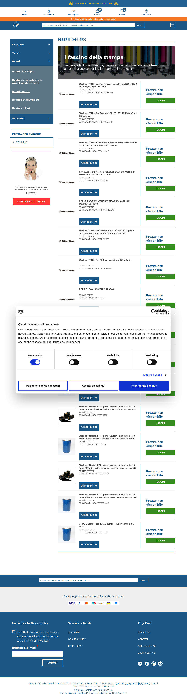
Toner (16, 53)
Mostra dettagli (152, 374)
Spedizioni (74, 632)
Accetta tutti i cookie (144, 385)
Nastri (16, 61)
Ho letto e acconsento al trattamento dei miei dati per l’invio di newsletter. (38, 636)
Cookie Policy (85, 693)
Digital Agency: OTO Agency (111, 693)
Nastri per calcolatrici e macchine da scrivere (27, 82)
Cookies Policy (77, 638)
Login (160, 100)
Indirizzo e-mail (24, 648)
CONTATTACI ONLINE (31, 201)
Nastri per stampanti (25, 99)
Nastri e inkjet (21, 108)
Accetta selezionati (93, 385)
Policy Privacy (68, 693)
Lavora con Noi (147, 652)
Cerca (143, 580)
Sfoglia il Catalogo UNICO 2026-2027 (93, 3)
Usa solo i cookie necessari (43, 385)
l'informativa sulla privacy (42, 632)
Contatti (143, 638)
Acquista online (147, 645)
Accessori (18, 118)
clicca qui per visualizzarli (105, 19)
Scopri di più (89, 104)
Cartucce (18, 44)
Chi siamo (144, 632)
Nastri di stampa (23, 71)
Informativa (75, 645)
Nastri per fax (21, 91)
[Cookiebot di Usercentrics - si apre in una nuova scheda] (153, 311)
